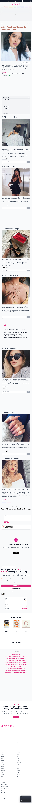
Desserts (18, 740)
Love (30, 6)
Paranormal (11, 6)
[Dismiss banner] (29, 526)
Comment (6, 522)
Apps (17, 731)
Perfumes (18, 764)
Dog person (8, 502)
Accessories (3, 731)
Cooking (2, 740)
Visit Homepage (16, 716)
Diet (2, 742)
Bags (2, 733)
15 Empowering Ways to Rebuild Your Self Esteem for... (16, 660)
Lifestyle (2, 756)
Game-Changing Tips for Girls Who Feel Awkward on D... (16, 670)
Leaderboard (7, 608)
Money (18, 758)
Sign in (20, 590)
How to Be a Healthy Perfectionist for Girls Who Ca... (16, 664)
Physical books (5, 75)
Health (2, 752)
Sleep (18, 768)
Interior (2, 754)
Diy (17, 742)
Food (2, 746)
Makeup (2, 758)
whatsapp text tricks (16, 654)
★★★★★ (29, 23)
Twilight (2, 6)
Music (18, 760)
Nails (2, 762)
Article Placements (4, 784)
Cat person (4, 502)
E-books (9, 75)
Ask (28, 161)
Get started (24, 608)
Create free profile (16, 585)
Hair (17, 750)
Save (23, 62)
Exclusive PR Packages (5, 788)
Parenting (2, 764)
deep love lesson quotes (16, 666)
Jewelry (18, 754)
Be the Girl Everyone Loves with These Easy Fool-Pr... (16, 662)
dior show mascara (17, 334)
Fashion (2, 744)
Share (27, 62)
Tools (18, 776)
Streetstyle (3, 770)
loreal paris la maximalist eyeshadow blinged (16, 668)
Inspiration (6, 6)
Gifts (2, 750)
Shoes (18, 766)
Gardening (22, 6)
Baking (18, 733)
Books (2, 738)
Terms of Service (4, 792)
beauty (2, 23)
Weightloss (3, 776)
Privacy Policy (3, 790)
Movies (2, 760)
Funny (18, 746)
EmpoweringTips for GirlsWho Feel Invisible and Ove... (16, 672)
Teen (2, 772)
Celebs (18, 738)
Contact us (3, 782)
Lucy (4, 62)
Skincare (2, 768)
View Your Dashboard (15, 588)
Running (2, 766)
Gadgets (18, 6)
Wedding (18, 774)
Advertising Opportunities (5, 786)
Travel (18, 772)
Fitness (15, 6)
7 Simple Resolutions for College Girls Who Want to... (16, 656)
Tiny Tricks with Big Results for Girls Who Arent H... (16, 658)
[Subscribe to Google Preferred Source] (7, 527)
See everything (4, 634)
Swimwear (26, 6)
